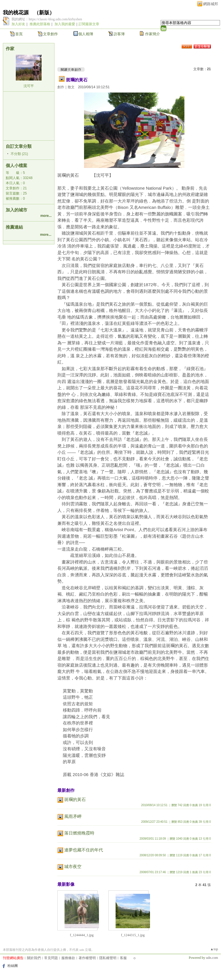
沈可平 (29, 86)
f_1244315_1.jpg (133, 935)
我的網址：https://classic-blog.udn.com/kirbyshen (46, 19)
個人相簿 (85, 34)
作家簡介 (152, 34)
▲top (214, 949)
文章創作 (50, 34)
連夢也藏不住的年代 (83, 849)
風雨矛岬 (72, 816)
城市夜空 (72, 866)
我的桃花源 (16, 12)
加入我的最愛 (64, 24)
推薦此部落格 (40, 24)
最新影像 (66, 884)
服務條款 (68, 958)
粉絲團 (12, 966)
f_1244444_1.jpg (82, 935)
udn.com (212, 958)
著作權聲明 (87, 958)
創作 (60, 87)
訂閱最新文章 (89, 24)
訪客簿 (119, 34)
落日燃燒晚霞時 (79, 832)
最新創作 (66, 790)
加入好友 (18, 24)
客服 (123, 958)
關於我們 (34, 958)
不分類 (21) (19, 154)
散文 (71, 87)
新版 (44, 12)
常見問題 (51, 958)
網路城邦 (210, 4)
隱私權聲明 (107, 958)
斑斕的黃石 (76, 79)
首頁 (19, 34)
